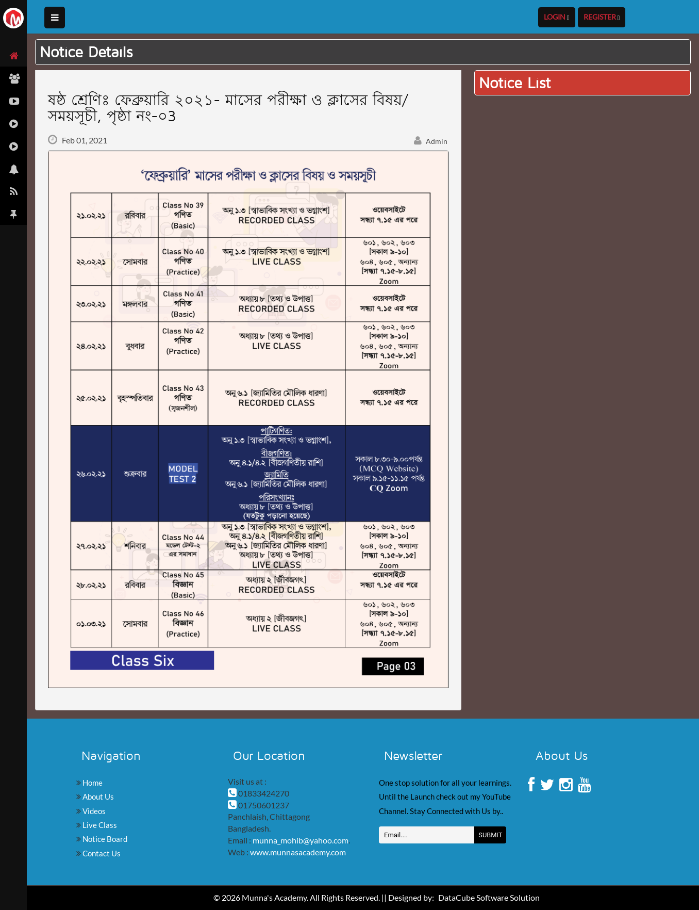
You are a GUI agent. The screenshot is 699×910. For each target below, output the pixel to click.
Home (92, 782)
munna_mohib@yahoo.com (300, 840)
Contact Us (101, 853)
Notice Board (104, 838)
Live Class (99, 825)
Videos (93, 811)
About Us (97, 796)
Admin (431, 141)
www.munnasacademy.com (298, 852)
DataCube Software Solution (489, 897)
